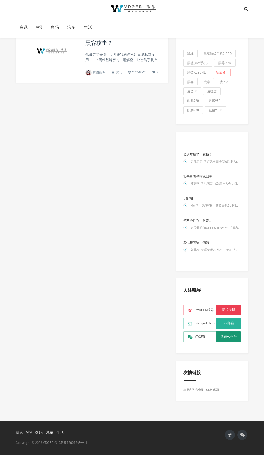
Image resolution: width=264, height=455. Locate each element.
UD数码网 (212, 390)
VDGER (48, 442)
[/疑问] (188, 198)
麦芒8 (224, 82)
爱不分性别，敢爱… (197, 221)
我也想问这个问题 (196, 243)
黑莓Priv (225, 63)
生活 (88, 27)
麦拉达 (212, 91)
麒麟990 (193, 101)
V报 (39, 27)
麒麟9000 (215, 110)
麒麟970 (193, 110)
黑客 (190, 82)
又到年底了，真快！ (197, 154)
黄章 (207, 82)
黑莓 (221, 72)
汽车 (71, 27)
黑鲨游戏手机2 (197, 63)
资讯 (23, 27)
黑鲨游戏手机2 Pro (218, 54)
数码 (55, 27)
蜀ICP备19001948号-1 (70, 442)
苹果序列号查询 (193, 390)
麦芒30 (192, 91)
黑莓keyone (196, 72)
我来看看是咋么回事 (197, 176)
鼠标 (190, 54)
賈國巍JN (99, 72)
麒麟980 (214, 101)
